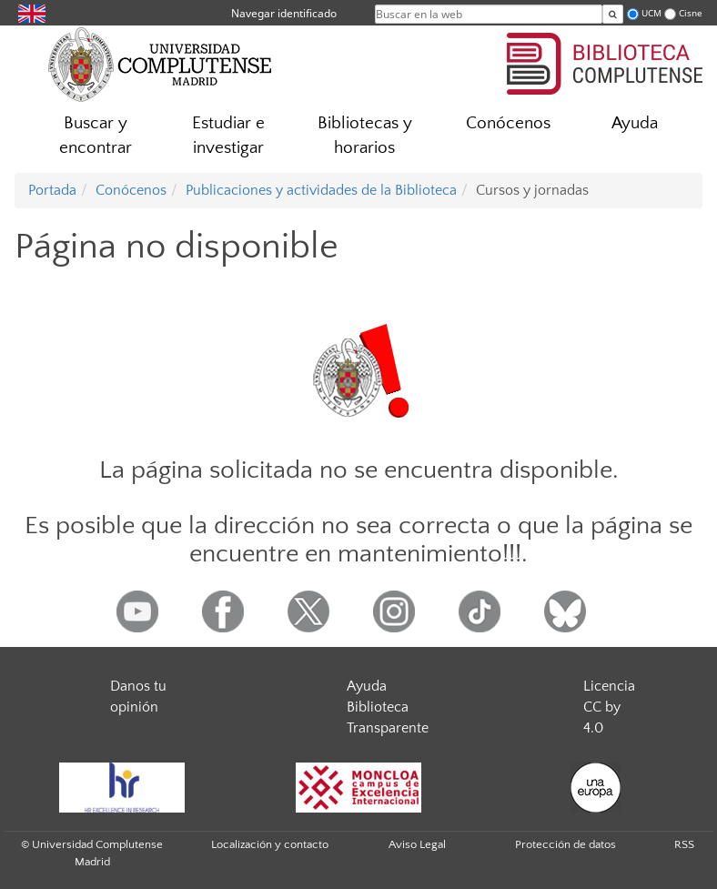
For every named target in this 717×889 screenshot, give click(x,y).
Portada (52, 190)
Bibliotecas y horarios (365, 135)
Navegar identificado (284, 13)
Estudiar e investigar (228, 135)
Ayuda (634, 123)
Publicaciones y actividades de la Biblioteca (321, 190)
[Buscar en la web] (612, 14)
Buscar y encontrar (95, 135)
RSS (684, 844)
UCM (651, 13)
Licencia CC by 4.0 (609, 707)
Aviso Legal (417, 844)
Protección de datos (565, 844)
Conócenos (508, 123)
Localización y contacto (269, 844)
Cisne (690, 13)
